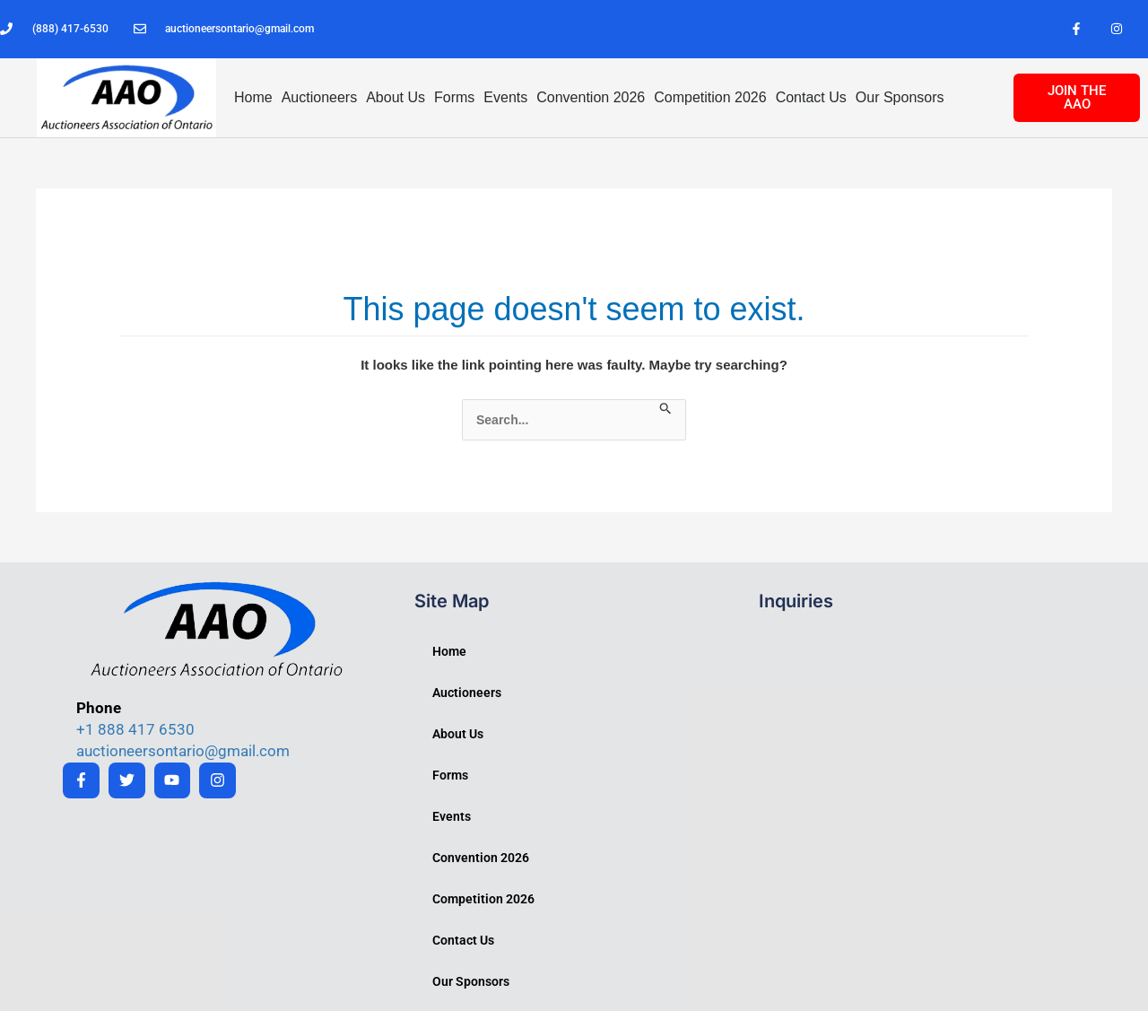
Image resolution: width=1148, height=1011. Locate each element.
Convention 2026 (590, 97)
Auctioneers (320, 97)
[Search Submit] (666, 409)
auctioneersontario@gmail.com (183, 751)
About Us (395, 97)
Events (505, 97)
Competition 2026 (710, 97)
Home (253, 97)
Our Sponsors (900, 97)
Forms (454, 97)
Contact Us (811, 97)
